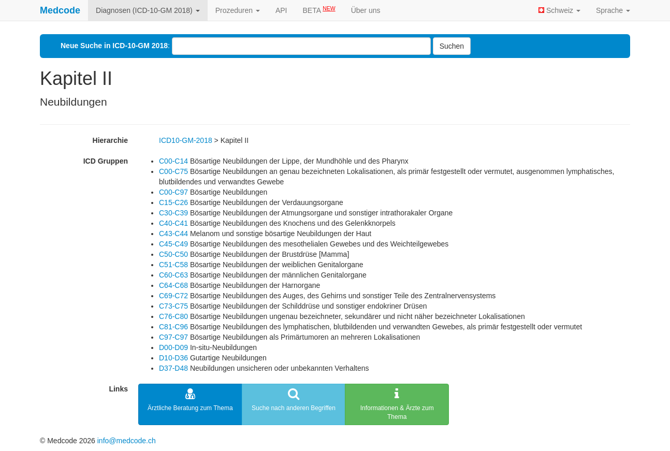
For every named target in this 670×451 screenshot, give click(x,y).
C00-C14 (173, 161)
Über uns (366, 10)
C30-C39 (173, 213)
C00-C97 (173, 192)
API (281, 10)
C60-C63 (173, 275)
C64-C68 (173, 285)
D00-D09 (173, 347)
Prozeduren (237, 10)
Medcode (60, 10)
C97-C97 (173, 337)
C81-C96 (173, 327)
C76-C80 (173, 316)
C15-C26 (173, 202)
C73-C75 (173, 306)
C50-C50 (173, 254)
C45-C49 (173, 244)
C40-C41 (173, 223)
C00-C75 (173, 171)
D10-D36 (173, 358)
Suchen (452, 46)
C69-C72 (173, 296)
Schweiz (559, 10)
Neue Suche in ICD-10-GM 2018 (114, 45)
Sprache (613, 10)
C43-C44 (173, 233)
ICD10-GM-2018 (185, 140)
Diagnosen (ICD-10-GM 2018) (148, 10)
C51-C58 (173, 264)
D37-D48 (173, 368)
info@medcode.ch (126, 441)
